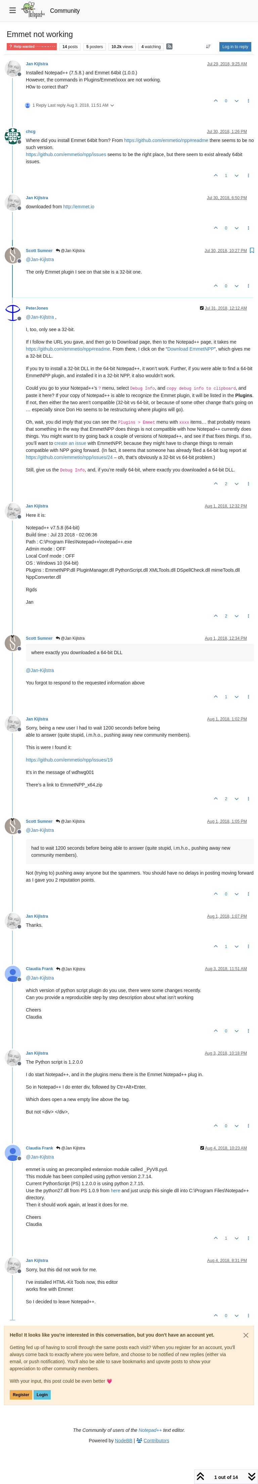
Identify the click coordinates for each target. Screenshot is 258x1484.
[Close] (246, 1335)
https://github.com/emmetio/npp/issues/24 (69, 457)
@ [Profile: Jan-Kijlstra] (40, 259)
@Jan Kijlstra (70, 250)
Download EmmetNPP (190, 349)
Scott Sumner (39, 250)
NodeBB (123, 1440)
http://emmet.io (78, 206)
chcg (31, 131)
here (115, 1190)
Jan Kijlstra (37, 64)
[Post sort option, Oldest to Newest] (208, 46)
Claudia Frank (39, 968)
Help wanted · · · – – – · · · (31, 46)
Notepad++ (150, 1430)
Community (65, 10)
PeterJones (37, 308)
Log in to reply (235, 46)
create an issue (70, 443)
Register (21, 1394)
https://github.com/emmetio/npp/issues (66, 154)
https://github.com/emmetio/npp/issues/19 (69, 760)
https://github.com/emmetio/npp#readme (166, 140)
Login (42, 1394)
